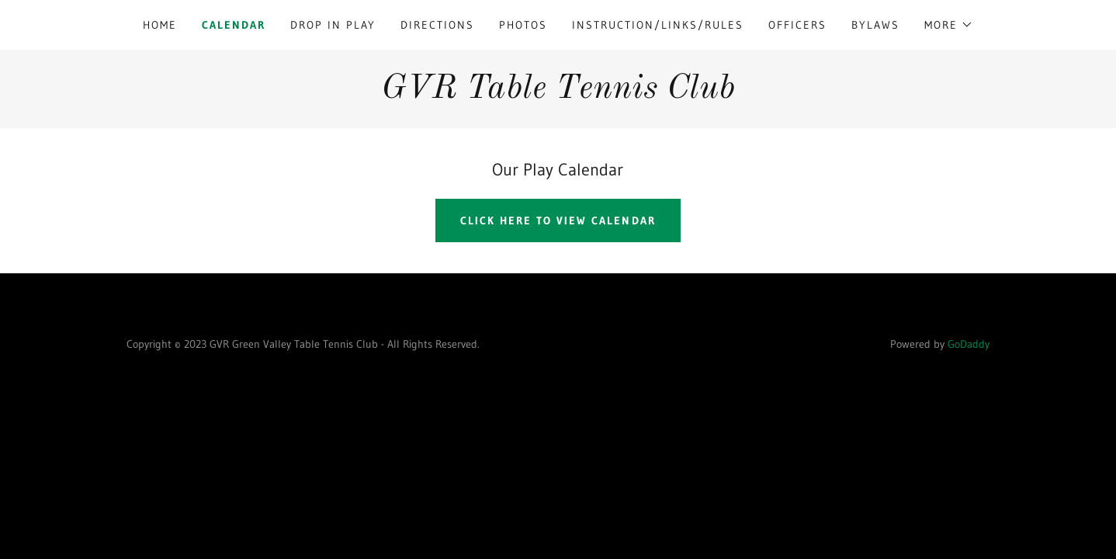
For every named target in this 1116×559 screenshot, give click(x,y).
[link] (558, 93)
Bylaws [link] (875, 25)
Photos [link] (523, 25)
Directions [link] (437, 25)
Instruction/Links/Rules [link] (657, 25)
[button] (948, 25)
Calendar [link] (233, 25)
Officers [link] (797, 25)
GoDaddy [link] (968, 344)
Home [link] (160, 25)
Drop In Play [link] (333, 25)
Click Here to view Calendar (557, 220)
